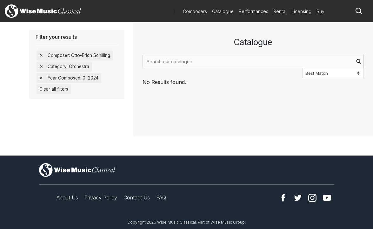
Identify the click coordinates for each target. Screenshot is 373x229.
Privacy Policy (100, 197)
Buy (320, 11)
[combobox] (253, 61)
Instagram (312, 198)
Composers (195, 11)
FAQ (161, 197)
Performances (253, 11)
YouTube (327, 198)
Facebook (283, 198)
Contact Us (136, 197)
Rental (279, 11)
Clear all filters (53, 89)
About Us (67, 197)
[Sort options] (333, 73)
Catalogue (223, 11)
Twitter (298, 198)
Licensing (301, 11)
